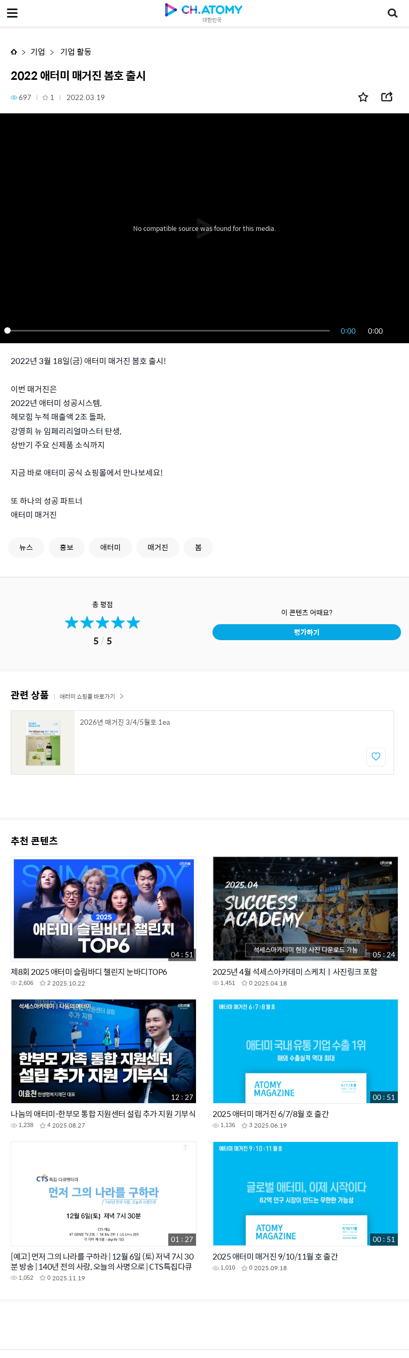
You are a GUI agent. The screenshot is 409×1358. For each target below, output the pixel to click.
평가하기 (307, 631)
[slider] (169, 330)
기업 (37, 51)
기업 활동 (75, 51)
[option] (202, 742)
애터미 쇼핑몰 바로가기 (92, 696)
